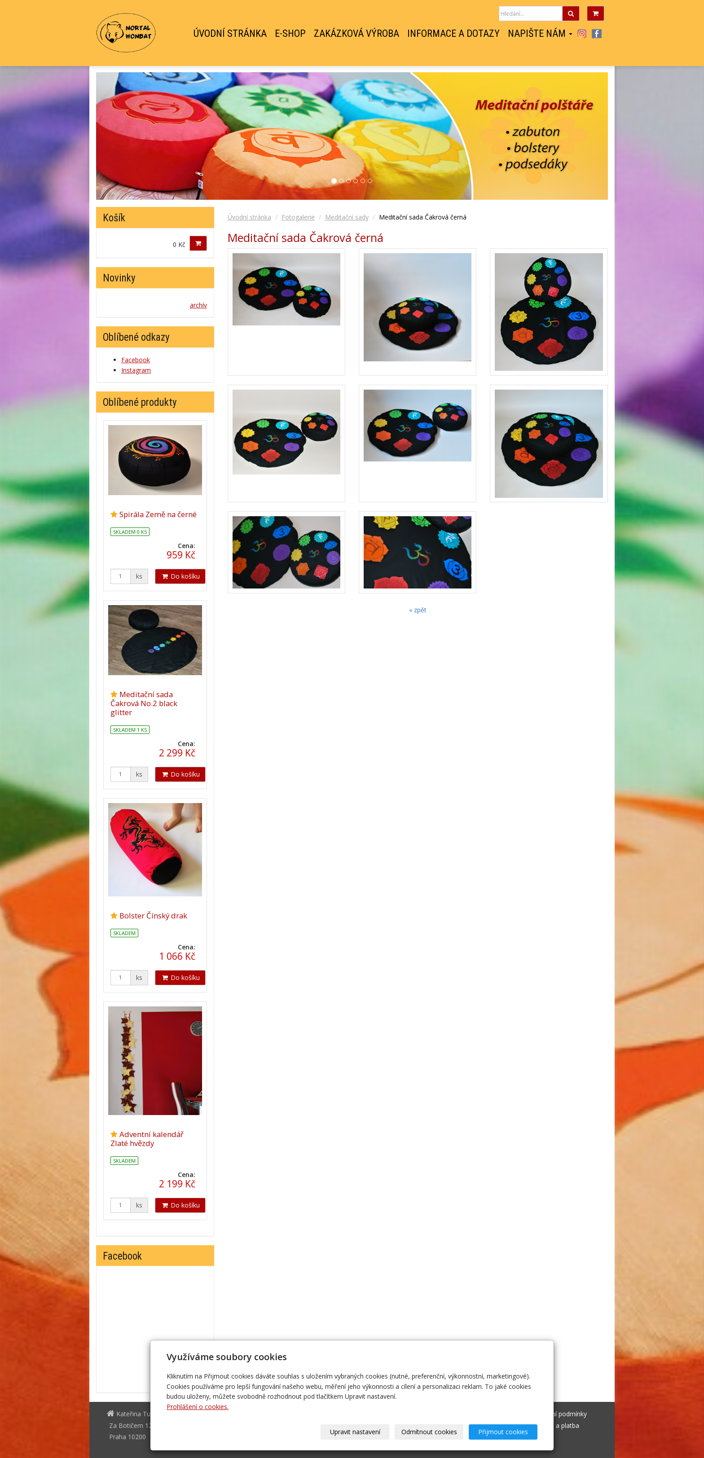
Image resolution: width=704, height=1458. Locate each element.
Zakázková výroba (356, 33)
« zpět (418, 610)
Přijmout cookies (503, 1431)
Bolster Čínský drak (153, 915)
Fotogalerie (298, 217)
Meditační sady (347, 217)
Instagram (581, 33)
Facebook (597, 33)
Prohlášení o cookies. (198, 1406)
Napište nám (540, 33)
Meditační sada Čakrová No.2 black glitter (143, 703)
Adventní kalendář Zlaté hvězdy (147, 1138)
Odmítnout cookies (429, 1431)
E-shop (290, 33)
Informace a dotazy (453, 33)
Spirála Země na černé (158, 514)
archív (198, 305)
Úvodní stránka (230, 33)
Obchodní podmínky (558, 1414)
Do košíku (180, 576)
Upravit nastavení (355, 1431)
